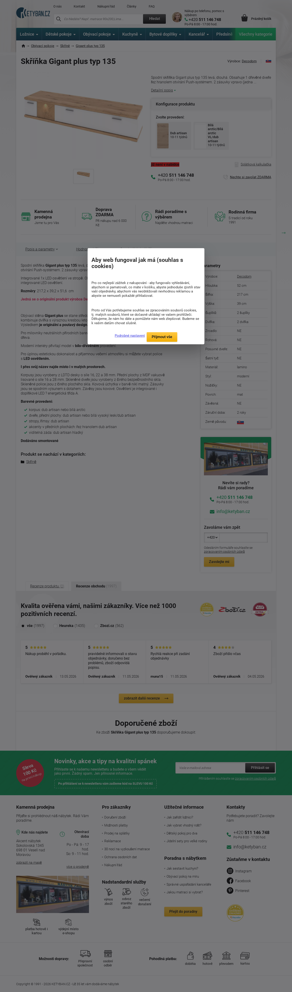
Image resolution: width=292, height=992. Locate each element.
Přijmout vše (162, 337)
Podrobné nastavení (130, 336)
